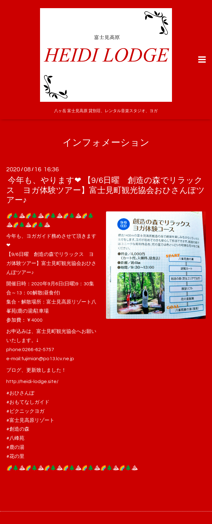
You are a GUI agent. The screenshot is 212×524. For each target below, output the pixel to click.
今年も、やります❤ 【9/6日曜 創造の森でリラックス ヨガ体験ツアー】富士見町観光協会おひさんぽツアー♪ (105, 190)
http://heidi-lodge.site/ (32, 381)
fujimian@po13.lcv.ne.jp (47, 358)
